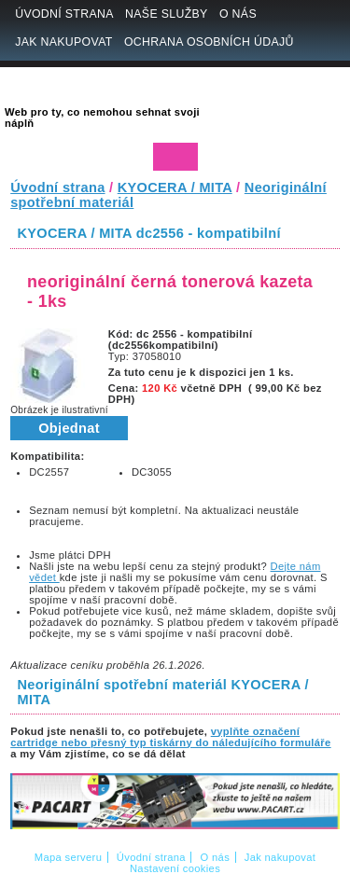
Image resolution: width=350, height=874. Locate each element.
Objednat (69, 428)
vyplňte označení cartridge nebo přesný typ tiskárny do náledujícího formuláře (170, 737)
